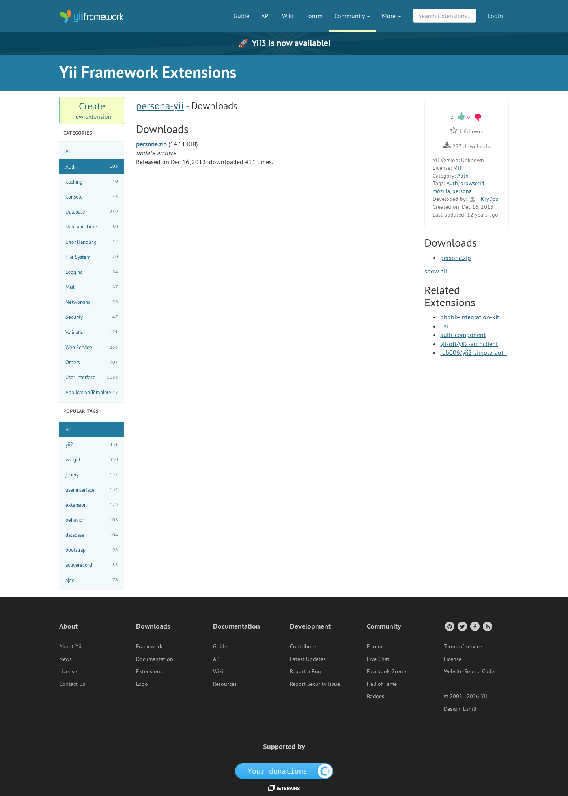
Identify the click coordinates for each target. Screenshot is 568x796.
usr (444, 326)
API (265, 16)
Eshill (469, 708)
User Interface (91, 377)
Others (91, 362)
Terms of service (463, 646)
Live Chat (378, 659)
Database (91, 211)
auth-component (463, 335)
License (68, 671)
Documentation (154, 659)
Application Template (91, 392)
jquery (91, 474)
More (391, 16)
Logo (142, 683)
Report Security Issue (315, 683)
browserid (472, 183)
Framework (149, 646)
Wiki (287, 16)
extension (91, 504)
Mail (91, 287)
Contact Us (72, 683)
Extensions (149, 671)
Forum (314, 16)
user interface (91, 489)
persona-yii (160, 105)
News (65, 659)
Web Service (91, 347)
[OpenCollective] (284, 770)
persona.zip (151, 144)
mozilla (441, 191)
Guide (241, 16)
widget (91, 459)
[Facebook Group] (474, 626)
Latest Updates (308, 659)
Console (91, 196)
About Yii (70, 646)
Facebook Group (386, 671)
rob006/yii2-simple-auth (473, 352)
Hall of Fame (382, 683)
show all (436, 271)
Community (352, 16)
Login (495, 16)
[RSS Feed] (487, 626)
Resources (225, 683)
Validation (91, 332)
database (91, 535)
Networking (91, 302)
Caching (91, 181)
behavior (91, 520)
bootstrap (91, 550)
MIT (457, 167)
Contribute (303, 646)
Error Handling (91, 241)
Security (91, 317)
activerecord (91, 565)
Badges (375, 696)
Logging (91, 272)
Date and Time (91, 226)
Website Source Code (469, 671)
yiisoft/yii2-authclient (469, 344)
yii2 (91, 444)
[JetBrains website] (284, 787)
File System (91, 256)
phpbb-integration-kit (469, 317)
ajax (91, 580)
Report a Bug (305, 671)
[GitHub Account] (449, 626)
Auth (91, 166)
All (68, 151)
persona (462, 191)
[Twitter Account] (461, 626)
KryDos (483, 198)
